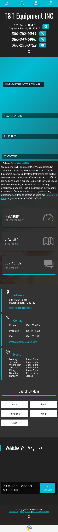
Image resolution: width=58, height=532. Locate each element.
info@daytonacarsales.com (23, 342)
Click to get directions (20, 307)
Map (22, 3)
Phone (7, 3)
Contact (36, 3)
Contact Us (13, 512)
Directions (36, 512)
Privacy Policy (25, 512)
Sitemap (45, 512)
